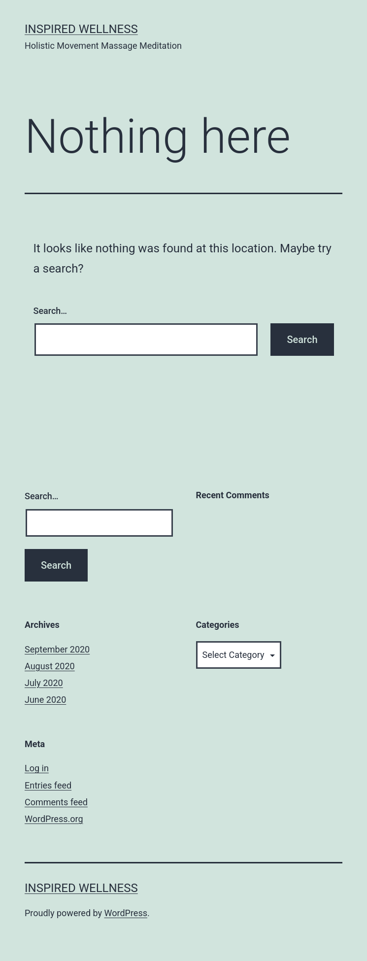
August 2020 (50, 666)
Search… (50, 311)
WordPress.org (54, 819)
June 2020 (45, 699)
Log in (37, 768)
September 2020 (57, 649)
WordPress (125, 913)
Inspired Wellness (81, 29)
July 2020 (44, 683)
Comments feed (56, 802)
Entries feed (48, 785)
